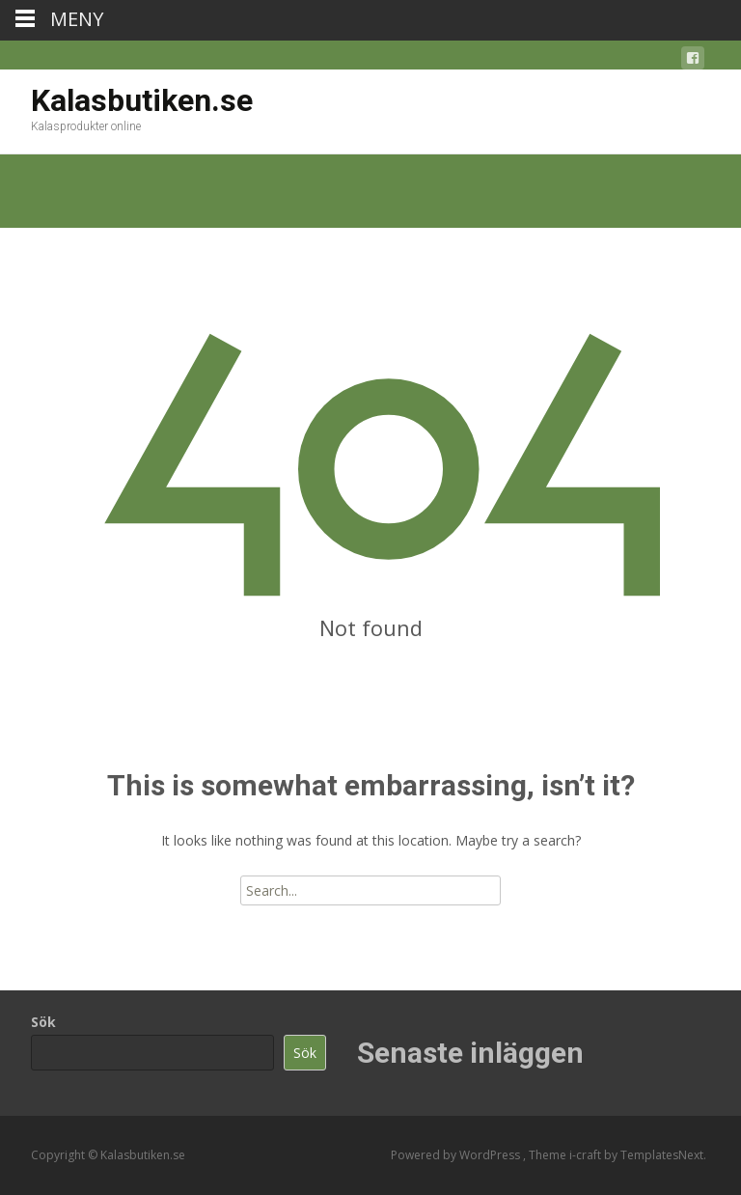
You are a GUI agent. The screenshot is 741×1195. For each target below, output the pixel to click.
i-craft (586, 1155)
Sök (43, 1022)
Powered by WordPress (457, 1155)
